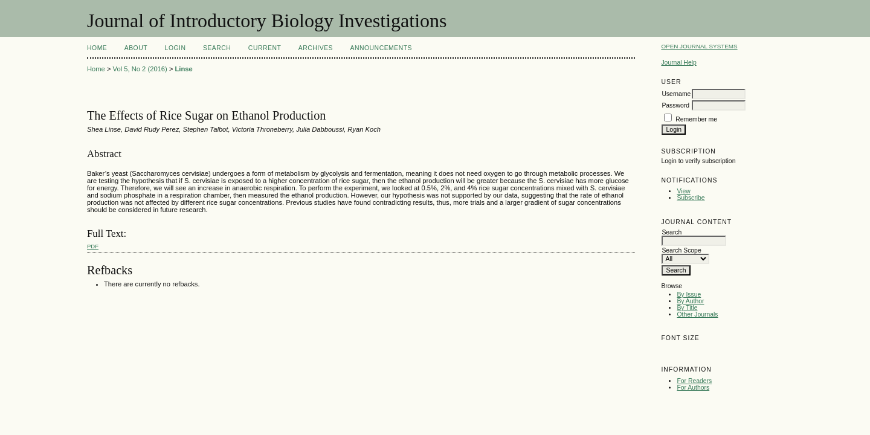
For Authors (693, 387)
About (135, 48)
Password (675, 105)
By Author (690, 301)
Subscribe (690, 198)
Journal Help (678, 62)
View (683, 191)
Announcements (381, 48)
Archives (315, 48)
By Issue (689, 294)
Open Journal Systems (699, 46)
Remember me (696, 119)
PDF (92, 246)
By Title (687, 307)
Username (676, 94)
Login (175, 48)
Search (217, 48)
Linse (184, 68)
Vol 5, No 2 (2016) (140, 68)
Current (264, 48)
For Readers (694, 381)
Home (97, 48)
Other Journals (697, 314)
